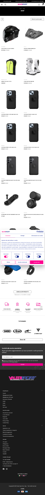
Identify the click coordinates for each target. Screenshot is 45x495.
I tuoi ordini (5, 418)
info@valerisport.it (9, 461)
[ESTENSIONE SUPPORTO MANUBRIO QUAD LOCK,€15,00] (11, 200)
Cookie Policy (6, 422)
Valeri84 (4, 453)
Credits (22, 488)
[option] (7, 306)
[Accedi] (39, 4)
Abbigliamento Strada (7, 395)
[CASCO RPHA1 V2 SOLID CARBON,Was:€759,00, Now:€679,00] (11, 34)
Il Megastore (5, 443)
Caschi (4, 393)
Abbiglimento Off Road (8, 397)
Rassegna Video (6, 447)
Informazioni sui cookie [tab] (37, 235)
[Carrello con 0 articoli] (43, 4)
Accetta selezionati (22, 262)
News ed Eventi (6, 449)
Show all (22, 339)
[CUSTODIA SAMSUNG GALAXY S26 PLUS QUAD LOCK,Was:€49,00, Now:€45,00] (34, 166)
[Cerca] (5, 4)
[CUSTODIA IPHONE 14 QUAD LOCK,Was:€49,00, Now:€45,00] (34, 100)
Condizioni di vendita (7, 434)
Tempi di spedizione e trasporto (10, 430)
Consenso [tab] (7, 235)
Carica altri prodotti (22, 291)
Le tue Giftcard (6, 414)
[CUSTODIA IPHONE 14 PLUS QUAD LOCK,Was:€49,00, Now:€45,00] (34, 133)
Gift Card (5, 407)
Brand (4, 405)
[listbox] (37, 19)
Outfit (4, 403)
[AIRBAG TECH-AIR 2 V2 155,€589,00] (11, 67)
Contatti (4, 451)
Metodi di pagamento (7, 432)
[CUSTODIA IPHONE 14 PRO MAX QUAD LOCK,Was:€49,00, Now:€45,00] (11, 100)
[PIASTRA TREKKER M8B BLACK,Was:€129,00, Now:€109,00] (34, 34)
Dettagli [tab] (22, 235)
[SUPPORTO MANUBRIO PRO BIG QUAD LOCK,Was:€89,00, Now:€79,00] (34, 267)
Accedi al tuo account (7, 412)
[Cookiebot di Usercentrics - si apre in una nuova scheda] (37, 232)
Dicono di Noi (6, 445)
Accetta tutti (37, 262)
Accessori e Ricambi (7, 399)
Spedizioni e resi (6, 428)
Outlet (4, 401)
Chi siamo (5, 441)
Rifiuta (8, 262)
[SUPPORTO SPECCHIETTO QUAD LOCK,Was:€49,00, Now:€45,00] (11, 267)
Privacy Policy (14, 361)
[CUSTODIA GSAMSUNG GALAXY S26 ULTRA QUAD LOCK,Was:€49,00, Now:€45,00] (11, 166)
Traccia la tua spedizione (8, 436)
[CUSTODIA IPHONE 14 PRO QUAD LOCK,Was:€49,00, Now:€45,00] (11, 133)
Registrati (5, 416)
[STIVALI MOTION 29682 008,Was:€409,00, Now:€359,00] (34, 67)
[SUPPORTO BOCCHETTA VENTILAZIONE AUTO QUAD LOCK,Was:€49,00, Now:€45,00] (34, 200)
